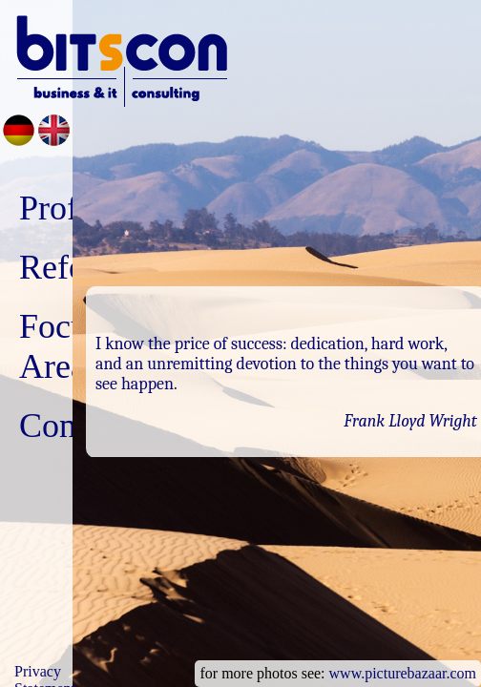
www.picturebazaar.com (402, 673)
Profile (66, 208)
